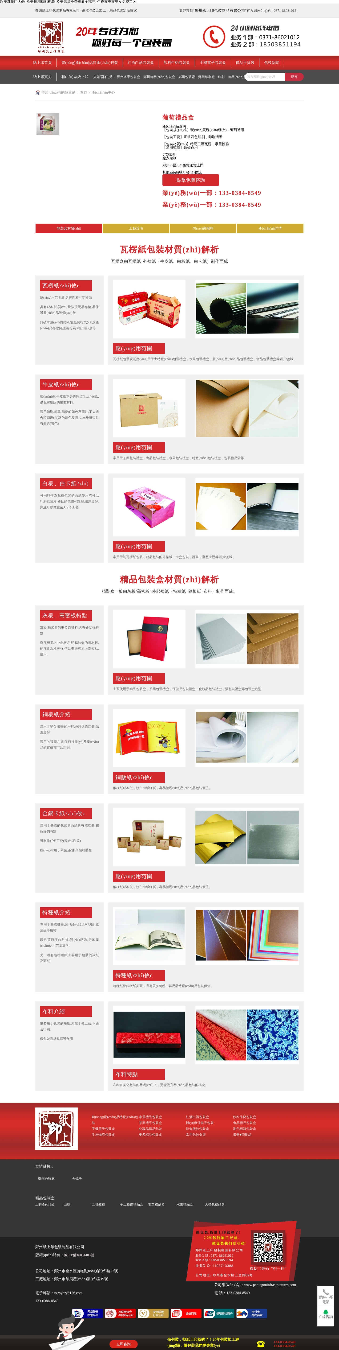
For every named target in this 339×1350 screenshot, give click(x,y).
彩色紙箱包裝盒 (244, 1129)
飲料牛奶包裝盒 (177, 63)
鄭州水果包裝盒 (128, 77)
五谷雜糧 (98, 1204)
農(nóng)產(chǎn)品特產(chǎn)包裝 (89, 63)
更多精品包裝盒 (150, 1134)
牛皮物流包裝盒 (103, 1134)
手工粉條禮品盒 (131, 1204)
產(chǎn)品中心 (103, 92)
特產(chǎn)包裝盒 (240, 77)
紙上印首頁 (42, 63)
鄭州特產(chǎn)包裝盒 (159, 77)
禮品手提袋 (245, 63)
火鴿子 (77, 1178)
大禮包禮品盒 (215, 1204)
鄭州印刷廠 (206, 77)
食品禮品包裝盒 (244, 1123)
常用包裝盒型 (196, 1134)
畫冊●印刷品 (242, 1134)
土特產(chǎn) (44, 1204)
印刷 (221, 77)
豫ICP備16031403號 (79, 1255)
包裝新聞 (271, 63)
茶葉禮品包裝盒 (150, 1123)
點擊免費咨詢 (191, 180)
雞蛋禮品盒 (156, 1204)
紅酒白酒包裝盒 (141, 63)
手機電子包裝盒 (213, 63)
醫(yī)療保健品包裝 (200, 1123)
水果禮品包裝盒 (150, 1117)
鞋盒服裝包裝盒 (197, 1129)
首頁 (83, 92)
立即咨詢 (124, 1344)
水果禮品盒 (185, 1204)
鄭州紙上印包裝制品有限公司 (220, 10)
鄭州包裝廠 (186, 77)
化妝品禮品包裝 (150, 1129)
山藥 (67, 1204)
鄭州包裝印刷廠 (48, 91)
